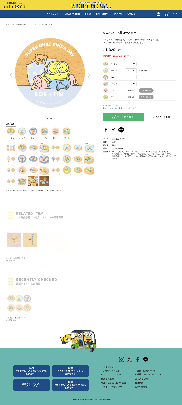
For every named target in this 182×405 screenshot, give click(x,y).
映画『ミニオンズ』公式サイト (32, 385)
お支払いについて (111, 371)
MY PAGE (158, 14)
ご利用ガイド (107, 367)
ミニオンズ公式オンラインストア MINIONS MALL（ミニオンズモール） (91, 5)
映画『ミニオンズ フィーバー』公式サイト (70, 371)
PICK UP (117, 13)
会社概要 (139, 382)
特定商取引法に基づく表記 (113, 382)
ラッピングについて (112, 374)
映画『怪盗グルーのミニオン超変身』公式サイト (31, 371)
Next (89, 75)
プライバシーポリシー (111, 386)
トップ (8, 25)
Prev (11, 75)
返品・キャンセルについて (149, 374)
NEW (88, 13)
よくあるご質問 (142, 379)
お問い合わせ (141, 386)
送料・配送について (146, 371)
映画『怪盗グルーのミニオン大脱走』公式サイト (70, 385)
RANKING (102, 13)
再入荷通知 (147, 90)
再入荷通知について (111, 105)
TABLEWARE (21, 25)
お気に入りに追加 (161, 117)
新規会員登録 (107, 379)
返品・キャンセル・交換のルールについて (119, 108)
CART (167, 14)
